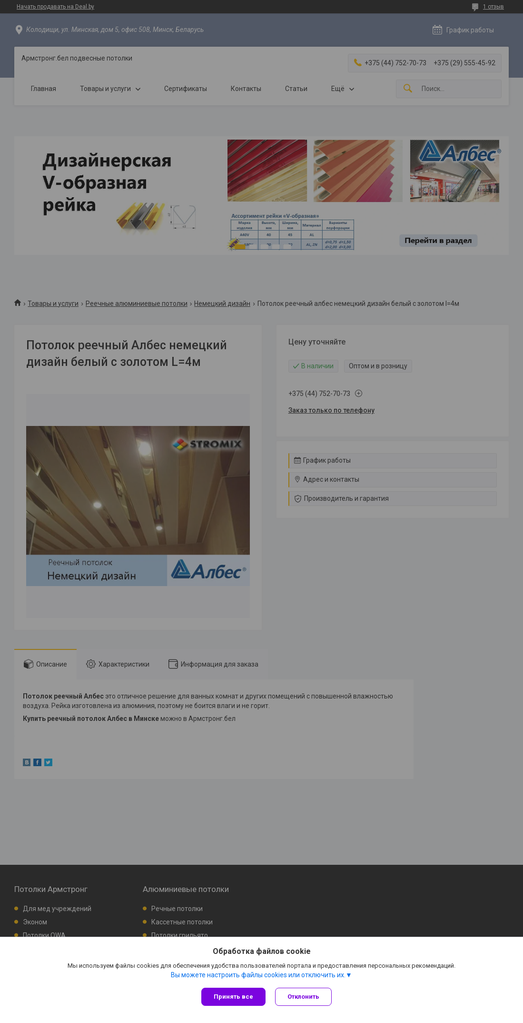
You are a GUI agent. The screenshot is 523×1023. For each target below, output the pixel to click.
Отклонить (303, 996)
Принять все (233, 996)
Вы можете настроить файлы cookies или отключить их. (258, 975)
